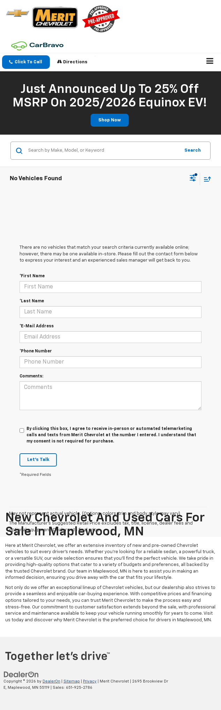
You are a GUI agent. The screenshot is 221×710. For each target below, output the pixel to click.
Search (192, 150)
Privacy (90, 681)
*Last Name (32, 301)
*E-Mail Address (37, 326)
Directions (72, 61)
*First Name (32, 276)
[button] (26, 62)
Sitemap (71, 681)
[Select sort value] (205, 179)
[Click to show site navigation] (210, 62)
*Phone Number (36, 351)
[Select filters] (193, 179)
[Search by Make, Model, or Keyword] (103, 150)
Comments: (31, 376)
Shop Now (109, 120)
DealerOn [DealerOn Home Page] (51, 681)
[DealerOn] (21, 674)
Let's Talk (38, 459)
